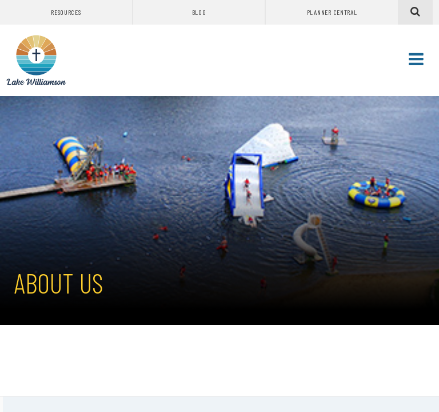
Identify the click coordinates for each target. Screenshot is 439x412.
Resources (66, 12)
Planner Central (332, 12)
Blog (199, 12)
